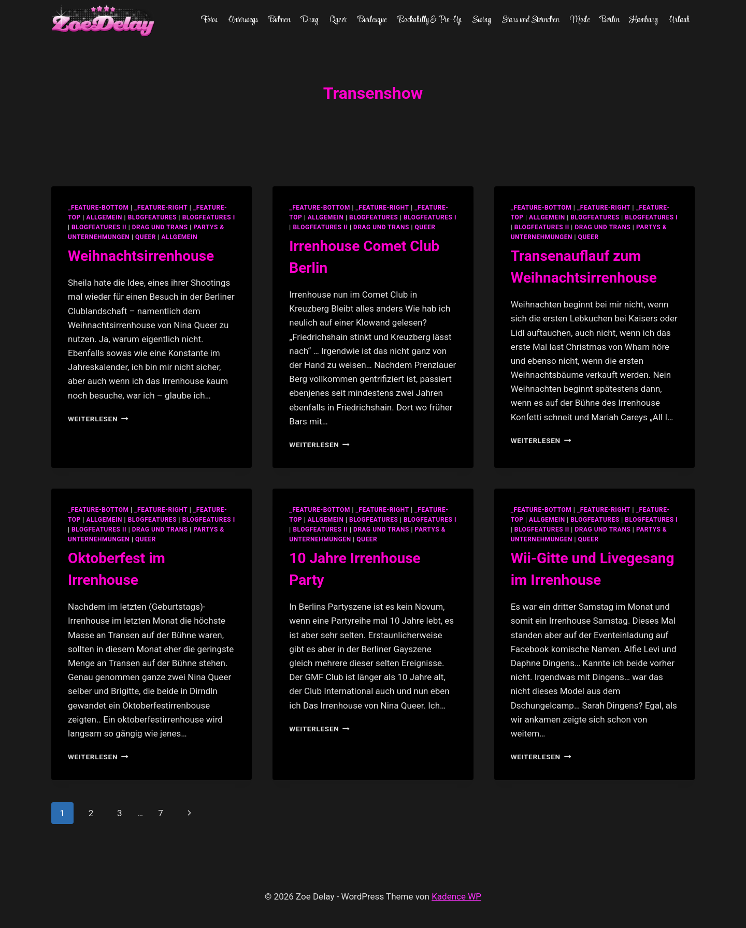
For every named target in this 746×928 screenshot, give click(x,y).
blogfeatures (152, 217)
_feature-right (161, 207)
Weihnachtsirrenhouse (141, 255)
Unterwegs (243, 20)
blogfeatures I (208, 217)
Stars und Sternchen (530, 20)
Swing (481, 20)
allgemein (104, 217)
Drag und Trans (160, 227)
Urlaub (679, 20)
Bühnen (279, 20)
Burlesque (371, 20)
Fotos (209, 20)
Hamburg (643, 20)
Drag (309, 20)
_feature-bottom (98, 207)
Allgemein (180, 237)
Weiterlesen (98, 419)
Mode (580, 20)
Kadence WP (456, 896)
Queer (338, 20)
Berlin (609, 20)
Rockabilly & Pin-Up (429, 20)
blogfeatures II (98, 227)
